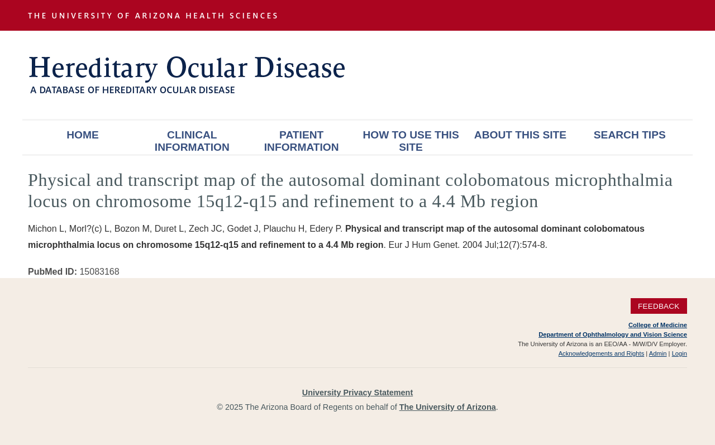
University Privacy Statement (357, 392)
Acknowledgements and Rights (602, 353)
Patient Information (301, 141)
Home (82, 135)
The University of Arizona (447, 407)
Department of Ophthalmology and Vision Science (612, 334)
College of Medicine (657, 325)
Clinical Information (192, 141)
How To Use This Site (411, 141)
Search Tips (630, 135)
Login (679, 353)
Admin (658, 353)
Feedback (659, 306)
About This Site (520, 135)
